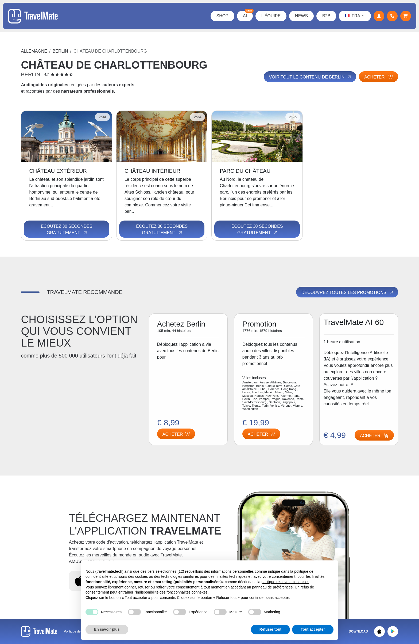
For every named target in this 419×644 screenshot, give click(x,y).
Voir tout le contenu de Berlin (310, 77)
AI (248, 14)
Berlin (60, 51)
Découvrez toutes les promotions (347, 292)
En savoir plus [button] (107, 629)
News (301, 16)
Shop (222, 16)
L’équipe (271, 16)
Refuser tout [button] (270, 629)
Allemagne (34, 51)
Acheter (378, 77)
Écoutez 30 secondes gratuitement (66, 229)
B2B (326, 16)
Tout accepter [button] (313, 629)
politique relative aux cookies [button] (285, 582)
